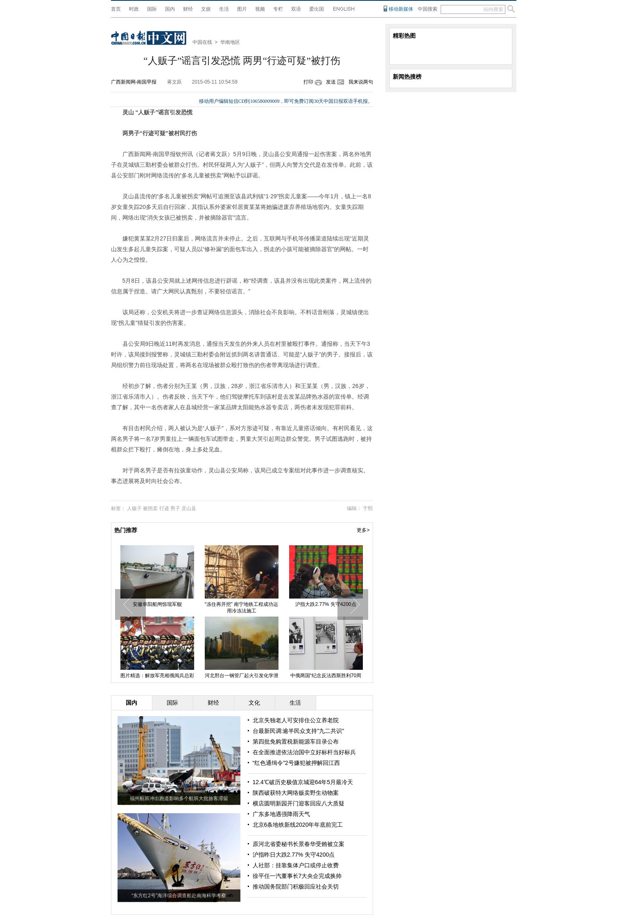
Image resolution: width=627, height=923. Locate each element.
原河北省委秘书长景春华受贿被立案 (298, 844)
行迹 (164, 508)
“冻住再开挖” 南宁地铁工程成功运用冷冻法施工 (241, 607)
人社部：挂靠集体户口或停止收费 (296, 865)
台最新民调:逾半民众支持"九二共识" (298, 731)
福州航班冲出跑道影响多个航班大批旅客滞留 (179, 798)
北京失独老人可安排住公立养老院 (296, 720)
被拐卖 (150, 508)
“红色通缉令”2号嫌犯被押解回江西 (296, 763)
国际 (152, 9)
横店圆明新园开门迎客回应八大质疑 (298, 803)
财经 (188, 9)
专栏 (278, 9)
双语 (296, 9)
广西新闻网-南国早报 (134, 82)
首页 (116, 9)
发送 (331, 82)
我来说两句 (361, 82)
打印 (308, 82)
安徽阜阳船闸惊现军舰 (157, 604)
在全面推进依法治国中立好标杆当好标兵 (304, 752)
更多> (363, 530)
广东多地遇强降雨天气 (281, 814)
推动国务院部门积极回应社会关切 (296, 886)
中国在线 (202, 42)
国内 (170, 9)
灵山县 (188, 508)
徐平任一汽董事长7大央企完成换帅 (297, 876)
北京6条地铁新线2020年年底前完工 (298, 824)
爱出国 (316, 9)
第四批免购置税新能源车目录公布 (296, 741)
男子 (175, 508)
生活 (224, 9)
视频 (260, 9)
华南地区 (230, 42)
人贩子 (134, 508)
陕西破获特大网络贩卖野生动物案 (296, 792)
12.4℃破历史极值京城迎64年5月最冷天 (303, 782)
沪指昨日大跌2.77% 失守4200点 (294, 854)
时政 (134, 9)
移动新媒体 (401, 9)
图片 (242, 9)
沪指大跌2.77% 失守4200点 (325, 604)
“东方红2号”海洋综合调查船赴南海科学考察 (178, 895)
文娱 (206, 9)
